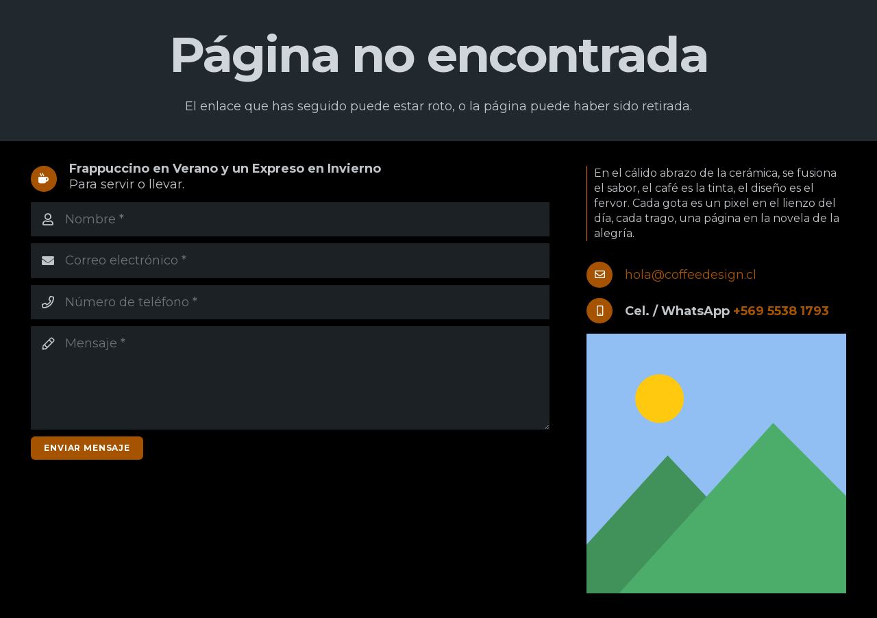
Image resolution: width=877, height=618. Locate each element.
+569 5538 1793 (781, 311)
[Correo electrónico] (290, 260)
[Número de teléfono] (290, 302)
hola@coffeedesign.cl (690, 274)
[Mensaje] (290, 378)
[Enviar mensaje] (87, 448)
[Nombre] (290, 219)
